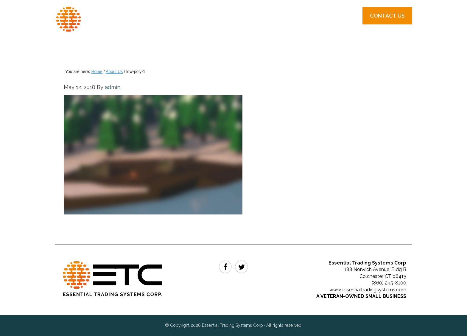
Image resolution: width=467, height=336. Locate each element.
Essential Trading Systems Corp (107, 33)
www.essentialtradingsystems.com (367, 290)
